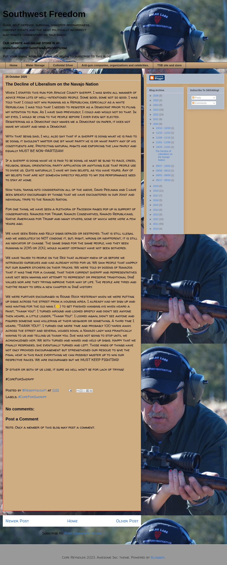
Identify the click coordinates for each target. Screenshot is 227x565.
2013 (156, 214)
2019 (156, 186)
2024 (156, 105)
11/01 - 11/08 (163, 142)
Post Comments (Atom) (83, 533)
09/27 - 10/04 (163, 166)
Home (13, 65)
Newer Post (17, 521)
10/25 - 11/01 (163, 147)
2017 (156, 195)
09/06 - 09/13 (163, 170)
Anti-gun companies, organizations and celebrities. (115, 65)
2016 (156, 200)
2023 (156, 109)
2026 (156, 95)
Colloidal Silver (63, 65)
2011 (156, 223)
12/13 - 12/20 (163, 128)
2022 (156, 114)
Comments (199, 103)
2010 (156, 228)
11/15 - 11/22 (163, 132)
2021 (156, 119)
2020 (156, 124)
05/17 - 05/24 (163, 180)
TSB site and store (169, 65)
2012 (156, 219)
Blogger (157, 557)
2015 (156, 205)
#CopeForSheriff (32, 396)
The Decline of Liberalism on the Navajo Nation (163, 155)
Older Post (127, 521)
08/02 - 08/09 (163, 175)
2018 (156, 190)
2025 (156, 100)
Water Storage (35, 65)
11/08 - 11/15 (163, 137)
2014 (156, 209)
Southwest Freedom (44, 14)
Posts (196, 97)
